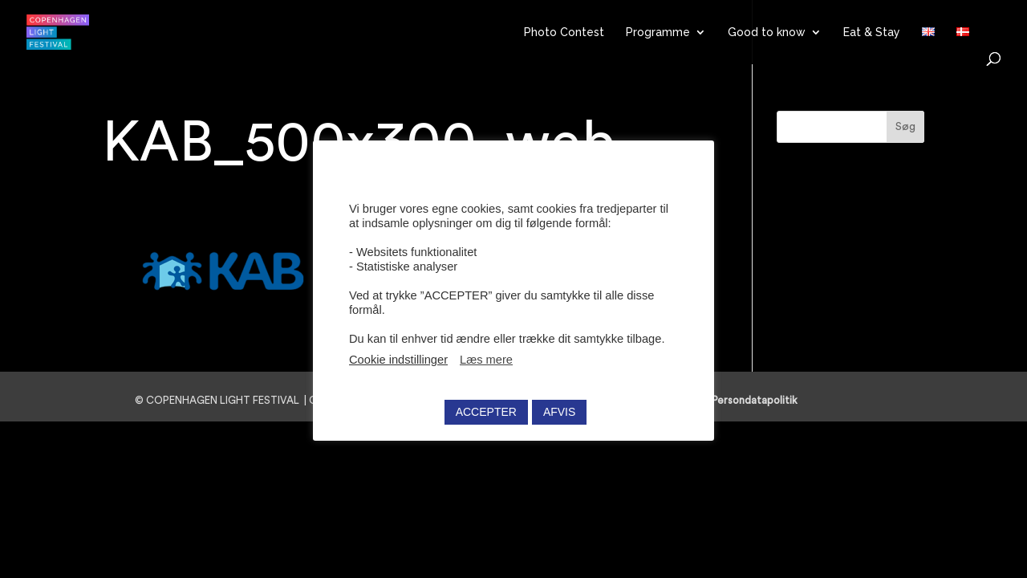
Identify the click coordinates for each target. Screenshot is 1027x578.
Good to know (767, 32)
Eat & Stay (871, 32)
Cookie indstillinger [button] (398, 355)
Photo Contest (564, 32)
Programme (658, 32)
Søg (905, 126)
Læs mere (486, 355)
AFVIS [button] (559, 407)
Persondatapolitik (759, 400)
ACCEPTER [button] (486, 407)
